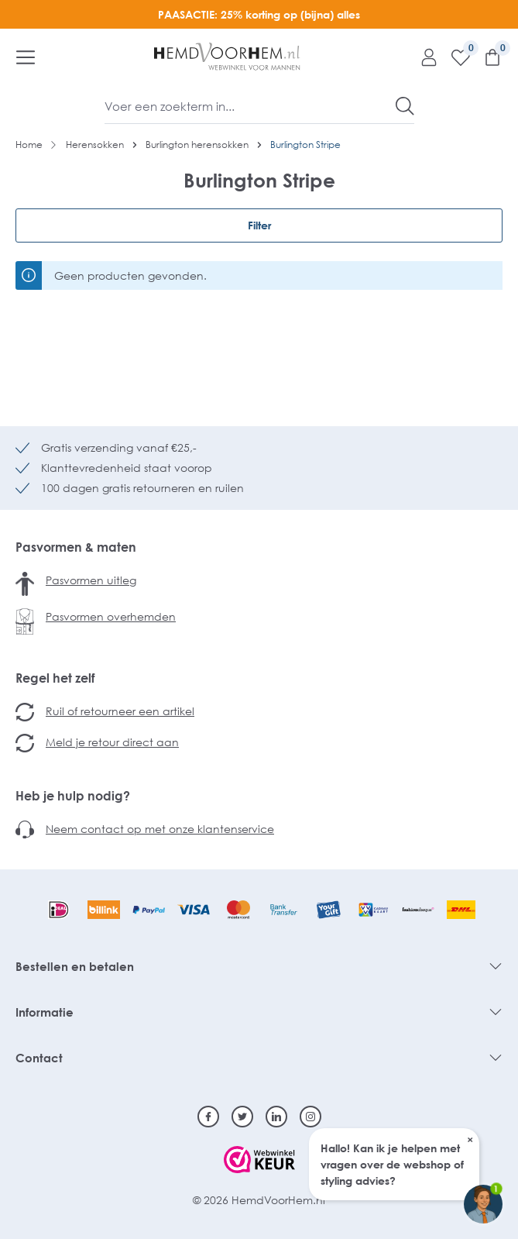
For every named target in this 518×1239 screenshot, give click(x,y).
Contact (39, 1058)
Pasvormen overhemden (111, 616)
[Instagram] (310, 1116)
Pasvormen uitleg (91, 580)
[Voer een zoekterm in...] (250, 106)
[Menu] (25, 56)
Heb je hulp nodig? (72, 796)
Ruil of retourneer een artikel (120, 711)
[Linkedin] (276, 1116)
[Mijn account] (423, 56)
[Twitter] (242, 1116)
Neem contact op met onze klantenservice (160, 828)
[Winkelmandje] (487, 56)
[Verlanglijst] (455, 56)
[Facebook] (208, 1116)
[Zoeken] (405, 106)
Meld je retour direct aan (112, 742)
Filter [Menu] (259, 225)
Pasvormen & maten (75, 547)
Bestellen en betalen (74, 966)
